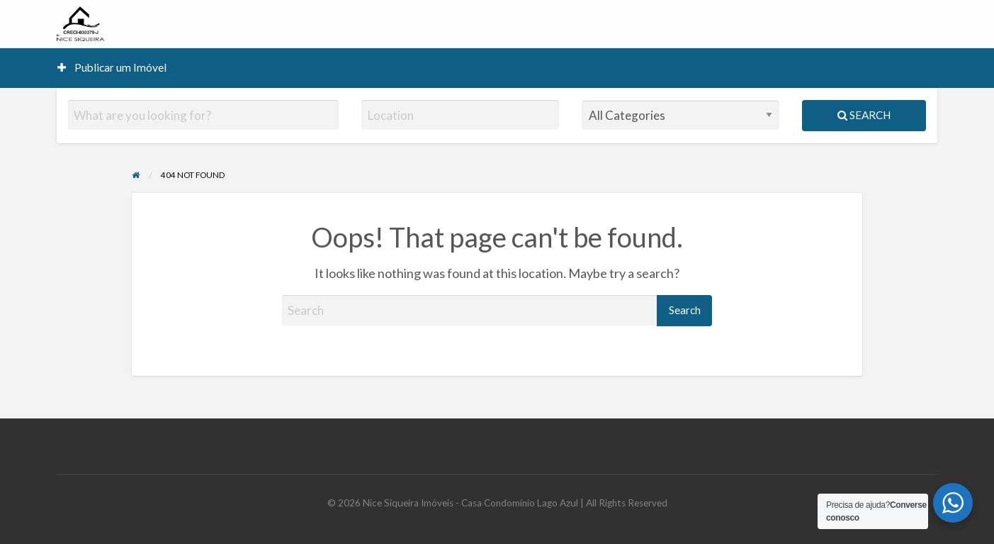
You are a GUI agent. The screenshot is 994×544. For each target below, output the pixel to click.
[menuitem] (112, 68)
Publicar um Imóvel (111, 67)
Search (864, 115)
